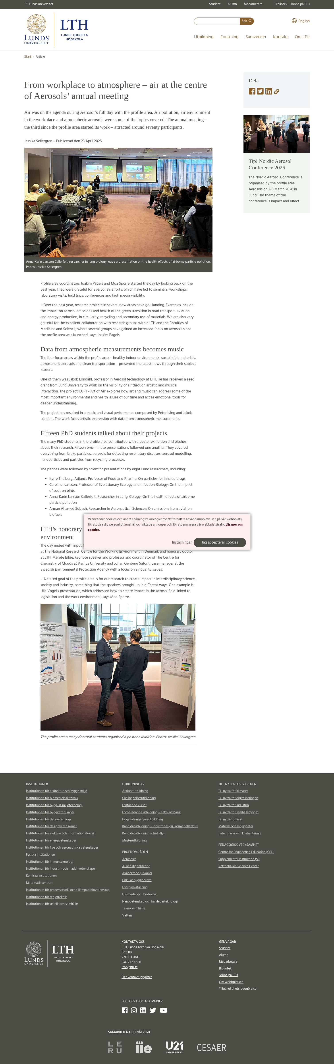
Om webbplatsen (231, 982)
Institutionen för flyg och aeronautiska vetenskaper (62, 847)
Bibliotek (281, 4)
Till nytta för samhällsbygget (238, 812)
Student (214, 4)
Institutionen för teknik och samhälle (52, 904)
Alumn (232, 4)
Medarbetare (253, 4)
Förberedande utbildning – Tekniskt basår (151, 812)
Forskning (230, 37)
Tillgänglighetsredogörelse (238, 988)
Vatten (127, 915)
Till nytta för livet (230, 819)
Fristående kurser (134, 805)
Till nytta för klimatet (233, 791)
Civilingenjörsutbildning (139, 798)
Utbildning (204, 37)
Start (27, 56)
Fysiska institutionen (40, 854)
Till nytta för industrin (233, 805)
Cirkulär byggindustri (137, 880)
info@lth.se (130, 967)
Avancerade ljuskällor (137, 873)
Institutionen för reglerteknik (46, 897)
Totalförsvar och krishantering (239, 833)
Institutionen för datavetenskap (48, 819)
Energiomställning (135, 887)
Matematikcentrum (39, 883)
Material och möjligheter (235, 826)
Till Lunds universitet (39, 4)
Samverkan (255, 37)
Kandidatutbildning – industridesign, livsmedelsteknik (160, 826)
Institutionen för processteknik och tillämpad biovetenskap (68, 890)
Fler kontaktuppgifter (137, 977)
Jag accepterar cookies (220, 543)
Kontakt (280, 37)
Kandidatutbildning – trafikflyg (143, 833)
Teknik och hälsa (133, 908)
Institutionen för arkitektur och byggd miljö (56, 791)
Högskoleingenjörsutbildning (142, 819)
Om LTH (302, 37)
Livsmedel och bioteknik (139, 894)
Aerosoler (129, 859)
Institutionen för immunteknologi (49, 862)
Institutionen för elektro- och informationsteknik (60, 833)
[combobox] (217, 21)
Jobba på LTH (300, 4)
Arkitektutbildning (135, 791)
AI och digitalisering (136, 866)
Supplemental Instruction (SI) (239, 859)
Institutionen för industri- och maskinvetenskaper (61, 868)
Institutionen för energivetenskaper (51, 840)
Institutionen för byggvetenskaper (50, 812)
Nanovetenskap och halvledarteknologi (150, 901)
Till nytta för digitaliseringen (238, 798)
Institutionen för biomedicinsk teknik (52, 798)
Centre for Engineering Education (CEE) (246, 852)
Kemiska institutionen (41, 876)
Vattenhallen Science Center (238, 866)
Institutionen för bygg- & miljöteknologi (54, 805)
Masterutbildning (134, 840)
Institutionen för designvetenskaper (51, 826)
